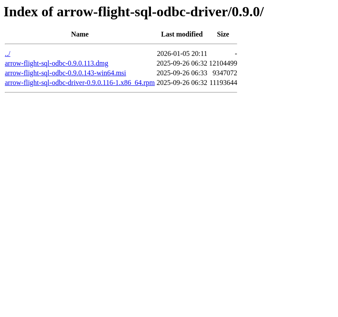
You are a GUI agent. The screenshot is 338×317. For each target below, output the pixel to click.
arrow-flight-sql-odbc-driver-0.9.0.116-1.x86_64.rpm (80, 82)
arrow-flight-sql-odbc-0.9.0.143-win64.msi (65, 73)
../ (7, 53)
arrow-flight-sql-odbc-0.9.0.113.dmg (56, 63)
